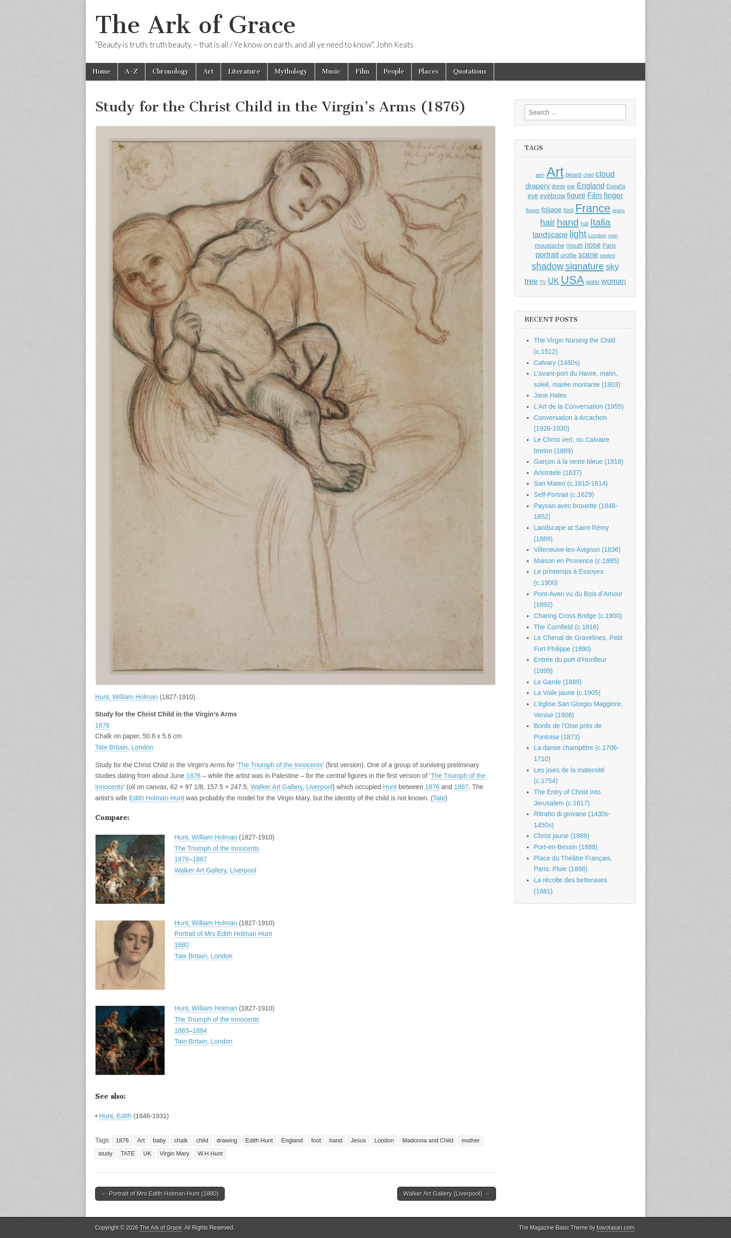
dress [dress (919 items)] (558, 186)
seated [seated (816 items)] (607, 255)
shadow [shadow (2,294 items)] (547, 266)
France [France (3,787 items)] (593, 208)
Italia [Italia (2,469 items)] (600, 222)
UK (147, 1153)
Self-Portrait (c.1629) (564, 494)
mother (471, 1140)
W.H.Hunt (210, 1153)
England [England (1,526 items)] (591, 185)
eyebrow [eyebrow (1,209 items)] (552, 195)
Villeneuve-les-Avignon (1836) (577, 549)
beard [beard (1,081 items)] (573, 174)
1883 (181, 1030)
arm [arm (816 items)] (540, 175)
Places (429, 72)
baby (159, 1140)
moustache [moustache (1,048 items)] (550, 245)
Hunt (390, 787)
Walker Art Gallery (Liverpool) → (446, 1193)
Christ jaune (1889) (561, 835)
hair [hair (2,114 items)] (547, 222)
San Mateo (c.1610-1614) (571, 483)
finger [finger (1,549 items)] (613, 195)
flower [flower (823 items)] (532, 210)
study (105, 1153)
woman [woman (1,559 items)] (613, 281)
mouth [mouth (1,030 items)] (574, 245)
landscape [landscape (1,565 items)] (550, 234)
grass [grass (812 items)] (618, 210)
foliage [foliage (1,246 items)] (551, 209)
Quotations (470, 72)
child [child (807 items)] (588, 175)
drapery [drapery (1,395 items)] (537, 186)
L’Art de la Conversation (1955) (579, 406)
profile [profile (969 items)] (569, 255)
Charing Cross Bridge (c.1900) (578, 615)
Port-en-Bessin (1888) (566, 847)
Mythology (291, 72)
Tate (439, 798)
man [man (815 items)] (613, 235)
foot (316, 1140)
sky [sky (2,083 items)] (612, 266)
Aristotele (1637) (558, 472)
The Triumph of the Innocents (280, 765)
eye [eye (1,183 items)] (533, 195)
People (394, 72)
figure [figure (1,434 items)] (576, 195)
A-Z (131, 72)
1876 (102, 725)
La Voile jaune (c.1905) (567, 692)
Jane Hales (550, 395)
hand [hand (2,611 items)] (568, 222)
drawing (227, 1140)
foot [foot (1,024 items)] (568, 209)
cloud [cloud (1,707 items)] (604, 174)
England (292, 1140)
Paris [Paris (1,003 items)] (609, 245)
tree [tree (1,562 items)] (531, 281)
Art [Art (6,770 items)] (555, 171)
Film (362, 72)
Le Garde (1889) (558, 682)
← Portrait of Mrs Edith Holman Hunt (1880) (160, 1193)
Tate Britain (111, 747)
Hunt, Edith (115, 1116)
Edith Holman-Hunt (156, 798)
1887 (461, 787)
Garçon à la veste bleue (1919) (578, 461)
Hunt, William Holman (126, 697)
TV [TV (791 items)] (542, 282)
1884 (200, 1030)
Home (101, 72)
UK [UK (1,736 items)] (553, 281)
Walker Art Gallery (276, 787)
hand (335, 1140)
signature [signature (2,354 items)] (584, 266)
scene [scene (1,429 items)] (588, 255)
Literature (244, 72)
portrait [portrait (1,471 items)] (547, 254)
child (202, 1140)
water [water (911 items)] (593, 282)
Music (331, 72)
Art (208, 72)
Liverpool (319, 787)
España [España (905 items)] (616, 186)
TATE (128, 1153)
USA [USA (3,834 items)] (572, 280)
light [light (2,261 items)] (578, 234)
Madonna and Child (427, 1140)
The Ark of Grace (195, 25)
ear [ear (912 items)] (571, 186)
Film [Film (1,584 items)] (594, 195)
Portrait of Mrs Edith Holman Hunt (223, 933)
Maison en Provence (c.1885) (576, 560)
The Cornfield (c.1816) (566, 627)
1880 (181, 945)
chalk (180, 1140)
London (142, 747)
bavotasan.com (615, 1227)
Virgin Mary (174, 1153)
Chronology (170, 72)
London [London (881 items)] (597, 235)
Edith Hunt (259, 1140)
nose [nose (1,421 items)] (592, 245)
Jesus (358, 1140)
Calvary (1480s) (557, 362)
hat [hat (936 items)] (584, 223)
